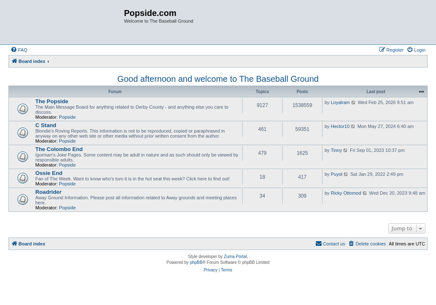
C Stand (45, 125)
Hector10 (340, 126)
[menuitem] (19, 50)
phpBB (196, 262)
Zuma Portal (235, 256)
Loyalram (340, 102)
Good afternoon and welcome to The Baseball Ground (218, 78)
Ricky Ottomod (346, 193)
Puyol (337, 174)
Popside (67, 117)
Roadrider (48, 192)
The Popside (51, 101)
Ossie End (49, 173)
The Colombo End (59, 149)
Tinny (336, 150)
